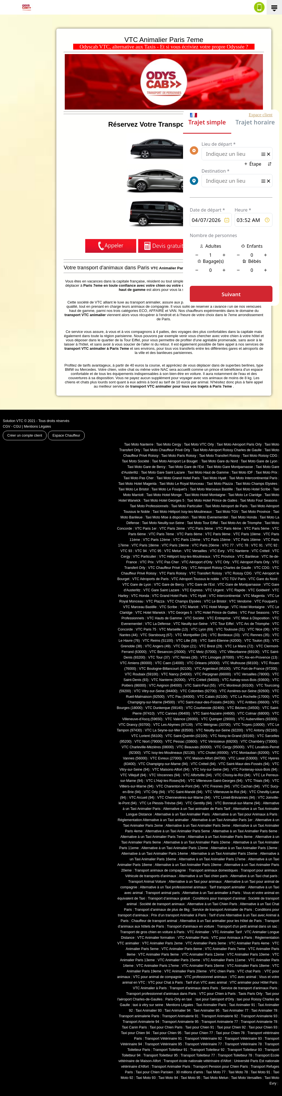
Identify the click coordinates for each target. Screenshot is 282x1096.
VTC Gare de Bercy (169, 585)
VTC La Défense (157, 624)
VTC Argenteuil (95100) (213, 669)
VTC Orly (222, 562)
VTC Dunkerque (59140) (164, 708)
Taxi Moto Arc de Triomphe (241, 523)
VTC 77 (228, 545)
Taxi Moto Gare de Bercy (146, 467)
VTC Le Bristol (215, 601)
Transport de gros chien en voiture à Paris (152, 932)
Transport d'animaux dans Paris (194, 988)
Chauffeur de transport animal (154, 921)
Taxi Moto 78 (238, 1072)
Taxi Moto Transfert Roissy (219, 456)
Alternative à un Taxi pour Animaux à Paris (245, 814)
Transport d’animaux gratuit (169, 898)
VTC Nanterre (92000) (168, 680)
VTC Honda (140, 596)
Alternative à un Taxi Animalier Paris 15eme (224, 854)
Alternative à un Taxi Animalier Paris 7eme (152, 837)
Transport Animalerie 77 (219, 1022)
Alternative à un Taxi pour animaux (194, 882)
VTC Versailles (195, 551)
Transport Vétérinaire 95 (163, 1044)
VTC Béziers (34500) (243, 708)
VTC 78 (242, 545)
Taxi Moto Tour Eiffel (202, 523)
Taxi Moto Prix (267, 472)
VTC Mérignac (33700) (213, 725)
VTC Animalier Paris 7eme (225, 949)
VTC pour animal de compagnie (157, 977)
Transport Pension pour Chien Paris (220, 1067)
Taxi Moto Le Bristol (134, 489)
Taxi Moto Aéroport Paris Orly (239, 444)
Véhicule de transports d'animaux (150, 876)
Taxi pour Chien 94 (135, 1033)
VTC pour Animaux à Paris (231, 938)
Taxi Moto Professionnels (149, 506)
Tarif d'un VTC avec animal (206, 982)
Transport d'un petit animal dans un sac (247, 926)
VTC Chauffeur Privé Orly (167, 568)
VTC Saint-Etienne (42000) (220, 641)
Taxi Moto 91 (260, 1072)
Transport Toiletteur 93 (244, 1050)
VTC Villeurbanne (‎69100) (239, 652)
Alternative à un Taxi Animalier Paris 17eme (212, 859)
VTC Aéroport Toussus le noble (195, 579)
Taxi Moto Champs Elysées (256, 484)
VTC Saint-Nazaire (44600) (214, 713)
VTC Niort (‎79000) (149, 741)
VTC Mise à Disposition (251, 618)
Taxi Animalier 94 (178, 1010)
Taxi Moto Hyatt (214, 478)
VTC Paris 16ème (246, 540)
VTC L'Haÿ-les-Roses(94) (165, 781)
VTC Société (194, 618)
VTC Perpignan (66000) (213, 674)
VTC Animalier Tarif (227, 932)
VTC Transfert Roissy (205, 573)
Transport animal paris (162, 893)
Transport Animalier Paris (171, 1067)
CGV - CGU (12, 426)
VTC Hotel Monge (215, 607)
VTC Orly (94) (154, 792)
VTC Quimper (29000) (218, 719)
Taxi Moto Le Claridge (245, 495)
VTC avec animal (243, 977)
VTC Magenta (254, 596)
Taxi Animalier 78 (264, 1010)
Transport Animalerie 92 (219, 1016)
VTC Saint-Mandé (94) (185, 792)
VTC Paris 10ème (246, 534)
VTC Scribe (168, 607)
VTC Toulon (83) (257, 641)
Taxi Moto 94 (168, 1078)
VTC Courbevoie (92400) (205, 708)
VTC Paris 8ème (189, 534)
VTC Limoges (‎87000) (217, 657)
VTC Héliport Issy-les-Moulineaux (184, 557)
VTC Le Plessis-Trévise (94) (161, 803)
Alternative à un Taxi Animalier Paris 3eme (197, 826)
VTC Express (192, 590)
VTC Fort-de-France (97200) (255, 669)
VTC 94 (141, 551)
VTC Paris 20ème (205, 545)
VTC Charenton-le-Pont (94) (178, 786)
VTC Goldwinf (258, 590)
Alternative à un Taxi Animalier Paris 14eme (154, 854)
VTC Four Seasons (254, 613)
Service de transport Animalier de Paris (222, 910)
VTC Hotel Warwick (150, 613)
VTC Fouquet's (265, 601)
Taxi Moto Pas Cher (138, 478)
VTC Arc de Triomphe (252, 624)
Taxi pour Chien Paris (166, 1027)
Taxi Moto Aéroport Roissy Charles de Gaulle (227, 450)
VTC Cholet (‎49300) (213, 753)
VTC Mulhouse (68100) (240, 663)
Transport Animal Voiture (147, 882)
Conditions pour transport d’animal (219, 898)
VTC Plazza (155, 601)
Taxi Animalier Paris (211, 1005)
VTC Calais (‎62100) (212, 697)
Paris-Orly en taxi (179, 999)
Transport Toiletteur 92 (207, 1050)
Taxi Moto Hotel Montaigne (204, 495)
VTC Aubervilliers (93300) (258, 719)
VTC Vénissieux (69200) (219, 741)
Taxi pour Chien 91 (199, 1027)
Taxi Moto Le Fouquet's (169, 489)
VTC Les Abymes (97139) (173, 725)
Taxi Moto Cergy (168, 444)
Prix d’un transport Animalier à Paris (178, 915)
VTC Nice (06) (258, 629)
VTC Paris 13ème (186, 540)
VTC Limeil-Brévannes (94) (234, 798)
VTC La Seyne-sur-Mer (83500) (169, 730)
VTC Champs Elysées (184, 601)
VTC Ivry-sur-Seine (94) (210, 769)
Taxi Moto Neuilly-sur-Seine (163, 523)
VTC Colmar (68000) (253, 713)
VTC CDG (262, 568)
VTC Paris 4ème (228, 528)
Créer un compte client (24, 435)
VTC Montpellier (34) (191, 635)
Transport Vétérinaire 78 (243, 1044)
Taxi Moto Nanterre (138, 444)
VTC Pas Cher (167, 562)
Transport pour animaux (259, 870)
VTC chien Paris (221, 971)
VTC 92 (272, 545)
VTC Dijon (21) (185, 646)
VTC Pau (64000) (180, 697)
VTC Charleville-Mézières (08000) (148, 747)
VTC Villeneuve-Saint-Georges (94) (215, 781)
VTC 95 (155, 551)
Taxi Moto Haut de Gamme (208, 472)
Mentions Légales (37, 426)
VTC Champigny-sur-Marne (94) (163, 764)
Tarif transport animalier (227, 887)
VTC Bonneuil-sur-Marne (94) (237, 803)
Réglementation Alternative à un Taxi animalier (153, 820)
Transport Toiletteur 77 (198, 1055)
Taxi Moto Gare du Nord (219, 461)
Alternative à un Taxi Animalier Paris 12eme (174, 848)
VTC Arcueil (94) (141, 798)
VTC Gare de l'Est (201, 585)
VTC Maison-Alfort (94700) (205, 758)
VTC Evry (217, 551)
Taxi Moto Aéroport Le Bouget (175, 461)
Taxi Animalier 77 (235, 1010)
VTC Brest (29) (210, 646)
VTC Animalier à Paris (150, 988)
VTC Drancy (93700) (134, 725)
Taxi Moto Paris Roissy (178, 456)
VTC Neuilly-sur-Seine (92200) (219, 730)
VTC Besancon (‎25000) (167, 652)
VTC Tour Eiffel (222, 624)
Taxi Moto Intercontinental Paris (253, 478)
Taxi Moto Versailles (246, 1078)
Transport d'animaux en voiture (190, 926)
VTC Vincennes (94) (164, 775)
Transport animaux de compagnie (160, 870)
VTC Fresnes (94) (216, 786)
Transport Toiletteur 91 (170, 1050)
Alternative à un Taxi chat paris (253, 876)
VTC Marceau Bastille (139, 607)
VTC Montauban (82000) (250, 753)
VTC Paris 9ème (218, 534)
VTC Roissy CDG (238, 573)
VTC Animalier (198, 932)
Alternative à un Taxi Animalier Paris (182, 814)
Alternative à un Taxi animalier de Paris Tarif (196, 809)
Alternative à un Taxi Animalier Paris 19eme (188, 865)
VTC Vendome (240, 601)
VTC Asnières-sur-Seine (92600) (244, 691)
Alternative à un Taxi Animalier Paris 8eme (220, 837)
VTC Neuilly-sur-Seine (190, 624)
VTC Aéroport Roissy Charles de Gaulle (220, 568)
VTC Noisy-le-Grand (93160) (232, 736)
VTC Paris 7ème (161, 534)
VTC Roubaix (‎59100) (141, 674)
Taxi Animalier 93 (148, 1010)
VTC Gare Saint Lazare (161, 590)
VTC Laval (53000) (243, 758)
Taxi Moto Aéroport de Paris (226, 506)
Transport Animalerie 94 (140, 1022)
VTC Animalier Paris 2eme (162, 943)
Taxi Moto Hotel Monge (164, 495)
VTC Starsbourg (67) (156, 635)
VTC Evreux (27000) (166, 758)
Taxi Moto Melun (215, 1078)
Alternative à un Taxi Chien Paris (212, 904)
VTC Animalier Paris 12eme (203, 954)
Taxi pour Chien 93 (262, 1027)
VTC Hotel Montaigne (248, 607)
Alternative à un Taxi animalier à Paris (211, 893)
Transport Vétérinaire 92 (203, 1039)
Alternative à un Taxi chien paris (203, 876)
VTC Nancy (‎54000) (176, 674)
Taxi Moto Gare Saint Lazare (163, 472)
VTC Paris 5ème (257, 528)
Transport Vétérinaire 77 (203, 1044)
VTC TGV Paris (234, 579)
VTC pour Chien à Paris (217, 994)
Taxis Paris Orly (250, 994)
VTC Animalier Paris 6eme (181, 949)
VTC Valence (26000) (181, 719)
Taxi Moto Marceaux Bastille (211, 489)
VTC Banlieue (248, 557)
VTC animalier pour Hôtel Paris (253, 982)
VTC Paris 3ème (200, 528)
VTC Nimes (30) (185, 657)
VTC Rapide (235, 590)
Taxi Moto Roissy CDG (259, 456)
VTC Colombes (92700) (198, 691)
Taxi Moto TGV (226, 512)
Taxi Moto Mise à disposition (166, 517)
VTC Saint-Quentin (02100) (186, 736)
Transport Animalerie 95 (180, 1022)
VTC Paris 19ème (175, 545)
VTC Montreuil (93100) (236, 685)
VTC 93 (126, 551)
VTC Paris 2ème (172, 528)
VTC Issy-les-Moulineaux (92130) (169, 753)
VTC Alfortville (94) (197, 775)
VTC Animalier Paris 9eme (158, 954)
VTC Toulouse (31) (230, 629)
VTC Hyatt (198, 596)
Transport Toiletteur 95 (160, 1055)
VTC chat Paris (249, 971)
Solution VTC (13, 421)
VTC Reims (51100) (158, 641)
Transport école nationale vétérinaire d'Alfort (197, 1061)
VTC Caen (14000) (169, 663)
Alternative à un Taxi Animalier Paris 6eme (244, 831)
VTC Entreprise (218, 618)
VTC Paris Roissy (172, 573)
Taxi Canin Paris (134, 1027)
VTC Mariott (189, 607)
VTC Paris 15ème (216, 540)
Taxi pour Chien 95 (166, 1033)
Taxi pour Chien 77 (198, 1033)
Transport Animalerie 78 (259, 1022)
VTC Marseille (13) (173, 629)
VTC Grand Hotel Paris (169, 596)
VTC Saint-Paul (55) (200, 685)
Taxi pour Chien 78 (230, 1033)
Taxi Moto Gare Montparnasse (230, 467)
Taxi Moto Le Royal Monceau (181, 484)
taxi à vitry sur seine (148, 1005)
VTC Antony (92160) (262, 730)
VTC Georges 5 (180, 613)
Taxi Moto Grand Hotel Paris (178, 478)
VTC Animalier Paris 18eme (248, 966)
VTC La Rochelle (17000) (249, 697)
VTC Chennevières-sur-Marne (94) (184, 798)
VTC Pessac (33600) (181, 741)
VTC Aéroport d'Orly (197, 562)
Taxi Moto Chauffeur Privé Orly (166, 450)
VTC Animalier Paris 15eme (179, 960)
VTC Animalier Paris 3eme (206, 943)
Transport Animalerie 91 (180, 1016)
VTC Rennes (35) (255, 635)
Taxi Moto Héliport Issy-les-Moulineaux (182, 512)
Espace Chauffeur (66, 435)
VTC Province (223, 557)
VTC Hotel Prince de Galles (216, 613)
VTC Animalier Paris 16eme (203, 966)
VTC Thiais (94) (257, 781)
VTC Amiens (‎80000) (136, 663)
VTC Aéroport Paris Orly (250, 562)
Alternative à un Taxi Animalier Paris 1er (222, 820)
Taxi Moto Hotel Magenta (137, 484)
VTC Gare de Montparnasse (239, 585)
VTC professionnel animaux (205, 977)
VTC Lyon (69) (202, 629)
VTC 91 (257, 545)
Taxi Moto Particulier (186, 506)
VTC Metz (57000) (202, 652)
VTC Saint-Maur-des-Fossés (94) (243, 764)
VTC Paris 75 (146, 629)
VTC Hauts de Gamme (164, 618)
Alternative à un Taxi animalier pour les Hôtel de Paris (221, 921)
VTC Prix (147, 562)
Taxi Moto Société (135, 461)
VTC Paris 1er (146, 528)
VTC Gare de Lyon (136, 585)
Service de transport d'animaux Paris (249, 988)
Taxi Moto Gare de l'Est (186, 467)
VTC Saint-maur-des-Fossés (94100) (206, 702)
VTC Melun (172, 551)
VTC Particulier (144, 557)
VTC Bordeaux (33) (225, 635)
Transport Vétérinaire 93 (243, 1039)
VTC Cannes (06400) (174, 713)
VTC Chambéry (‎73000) (259, 741)
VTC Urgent (214, 590)
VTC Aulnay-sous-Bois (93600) (245, 680)
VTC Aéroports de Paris (150, 579)
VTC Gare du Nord (262, 579)
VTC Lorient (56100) (147, 736)
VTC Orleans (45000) (203, 663)
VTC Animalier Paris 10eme (248, 954)
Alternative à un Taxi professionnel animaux (173, 887)
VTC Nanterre (238, 551)
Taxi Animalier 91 (242, 1005)
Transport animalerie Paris (139, 1016)
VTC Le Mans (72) (239, 646)
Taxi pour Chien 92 (231, 1027)
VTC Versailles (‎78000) (251, 674)
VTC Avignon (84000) (165, 685)
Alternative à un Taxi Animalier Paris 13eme (244, 848)
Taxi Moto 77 (216, 1072)
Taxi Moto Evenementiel (209, 517)
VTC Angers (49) (158, 646)
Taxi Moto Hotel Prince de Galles (212, 500)
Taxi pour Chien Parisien (154, 1072)
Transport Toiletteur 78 (235, 1055)
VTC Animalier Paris (192, 938)
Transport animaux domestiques (213, 870)
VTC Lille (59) (186, 641)
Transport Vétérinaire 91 (163, 1039)
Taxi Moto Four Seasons (258, 500)
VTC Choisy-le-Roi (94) (233, 775)
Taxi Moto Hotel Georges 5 (163, 500)
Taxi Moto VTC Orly (199, 444)
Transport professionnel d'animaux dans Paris (161, 994)
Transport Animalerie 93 (259, 1016)
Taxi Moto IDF (242, 472)
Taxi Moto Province (255, 512)
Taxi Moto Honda (244, 517)
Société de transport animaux (162, 904)
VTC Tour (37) (159, 657)
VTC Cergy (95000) (229, 747)
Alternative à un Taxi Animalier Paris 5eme (177, 831)
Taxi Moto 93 (146, 1078)
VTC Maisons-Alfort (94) (170, 769)
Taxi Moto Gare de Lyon (259, 461)
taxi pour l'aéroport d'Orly (215, 999)
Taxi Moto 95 (190, 1078)
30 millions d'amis (189, 1072)
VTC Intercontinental (225, 596)
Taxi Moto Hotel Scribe (253, 489)
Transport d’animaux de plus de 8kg (162, 910)
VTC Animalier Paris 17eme (157, 966)
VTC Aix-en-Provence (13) (257, 657)
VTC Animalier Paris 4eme (249, 943)
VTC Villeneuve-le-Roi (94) (225, 792)
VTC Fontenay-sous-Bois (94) (254, 769)
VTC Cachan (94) (246, 786)
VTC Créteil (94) (203, 764)
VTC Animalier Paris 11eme (224, 960)
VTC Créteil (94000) (203, 680)
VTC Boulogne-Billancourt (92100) (165, 669)
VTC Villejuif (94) (133, 775)
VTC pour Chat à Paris (165, 982)
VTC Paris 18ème (145, 545)
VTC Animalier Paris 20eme (185, 971)
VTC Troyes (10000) (249, 725)
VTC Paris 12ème (156, 540)
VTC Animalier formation (156, 938)
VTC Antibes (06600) (253, 702)
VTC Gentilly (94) (199, 803)
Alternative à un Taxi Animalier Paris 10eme (197, 842)
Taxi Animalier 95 (206, 1010)
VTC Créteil (260, 551)
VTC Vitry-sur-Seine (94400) (156, 691)
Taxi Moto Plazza (220, 484)
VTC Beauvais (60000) (194, 747)
